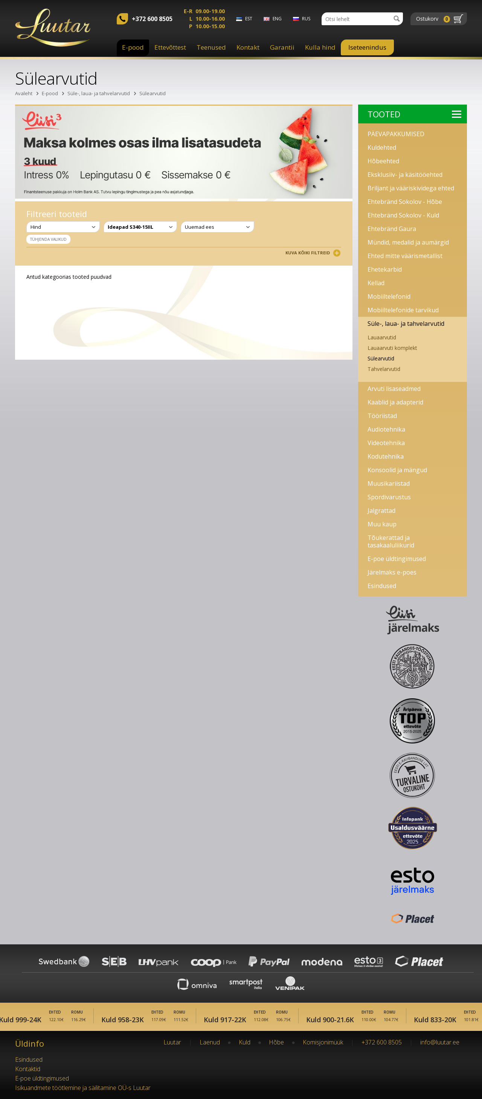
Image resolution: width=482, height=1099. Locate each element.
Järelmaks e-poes (392, 572)
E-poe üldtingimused (397, 559)
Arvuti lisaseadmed (394, 389)
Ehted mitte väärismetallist (405, 256)
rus (306, 18)
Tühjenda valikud (48, 239)
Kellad (376, 283)
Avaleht (23, 93)
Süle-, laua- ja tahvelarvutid (98, 93)
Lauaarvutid (382, 337)
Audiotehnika (386, 429)
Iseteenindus (367, 47)
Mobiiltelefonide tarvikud (403, 310)
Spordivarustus (389, 497)
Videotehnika (386, 443)
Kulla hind (320, 47)
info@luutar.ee (439, 1042)
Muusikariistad (389, 483)
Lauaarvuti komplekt (392, 347)
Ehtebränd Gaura (392, 229)
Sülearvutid (152, 93)
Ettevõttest (170, 47)
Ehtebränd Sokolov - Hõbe (405, 202)
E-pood (133, 47)
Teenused (211, 47)
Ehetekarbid (385, 269)
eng (277, 18)
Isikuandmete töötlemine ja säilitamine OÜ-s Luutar (83, 1087)
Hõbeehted (383, 161)
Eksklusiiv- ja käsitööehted (405, 174)
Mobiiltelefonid (389, 296)
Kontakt (247, 47)
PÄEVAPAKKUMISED (396, 134)
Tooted (414, 114)
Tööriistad (382, 416)
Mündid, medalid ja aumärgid (408, 242)
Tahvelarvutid (384, 368)
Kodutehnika (386, 456)
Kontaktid (27, 1069)
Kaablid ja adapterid (395, 402)
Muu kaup (382, 524)
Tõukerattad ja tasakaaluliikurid (391, 541)
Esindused (382, 586)
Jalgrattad (381, 510)
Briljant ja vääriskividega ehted (411, 188)
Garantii (282, 47)
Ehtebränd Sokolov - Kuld (403, 215)
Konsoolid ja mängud (397, 470)
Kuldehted (382, 147)
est (248, 18)
